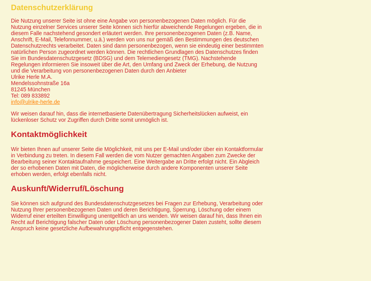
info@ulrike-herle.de (35, 102)
